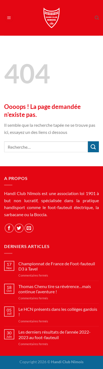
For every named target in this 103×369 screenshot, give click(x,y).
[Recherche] (97, 18)
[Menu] (9, 17)
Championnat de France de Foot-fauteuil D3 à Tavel (56, 266)
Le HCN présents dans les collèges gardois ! (57, 311)
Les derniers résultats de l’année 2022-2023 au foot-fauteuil (54, 334)
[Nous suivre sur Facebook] (9, 228)
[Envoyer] (93, 146)
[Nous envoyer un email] (29, 228)
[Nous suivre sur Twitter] (19, 228)
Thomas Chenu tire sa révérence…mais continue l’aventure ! (54, 289)
